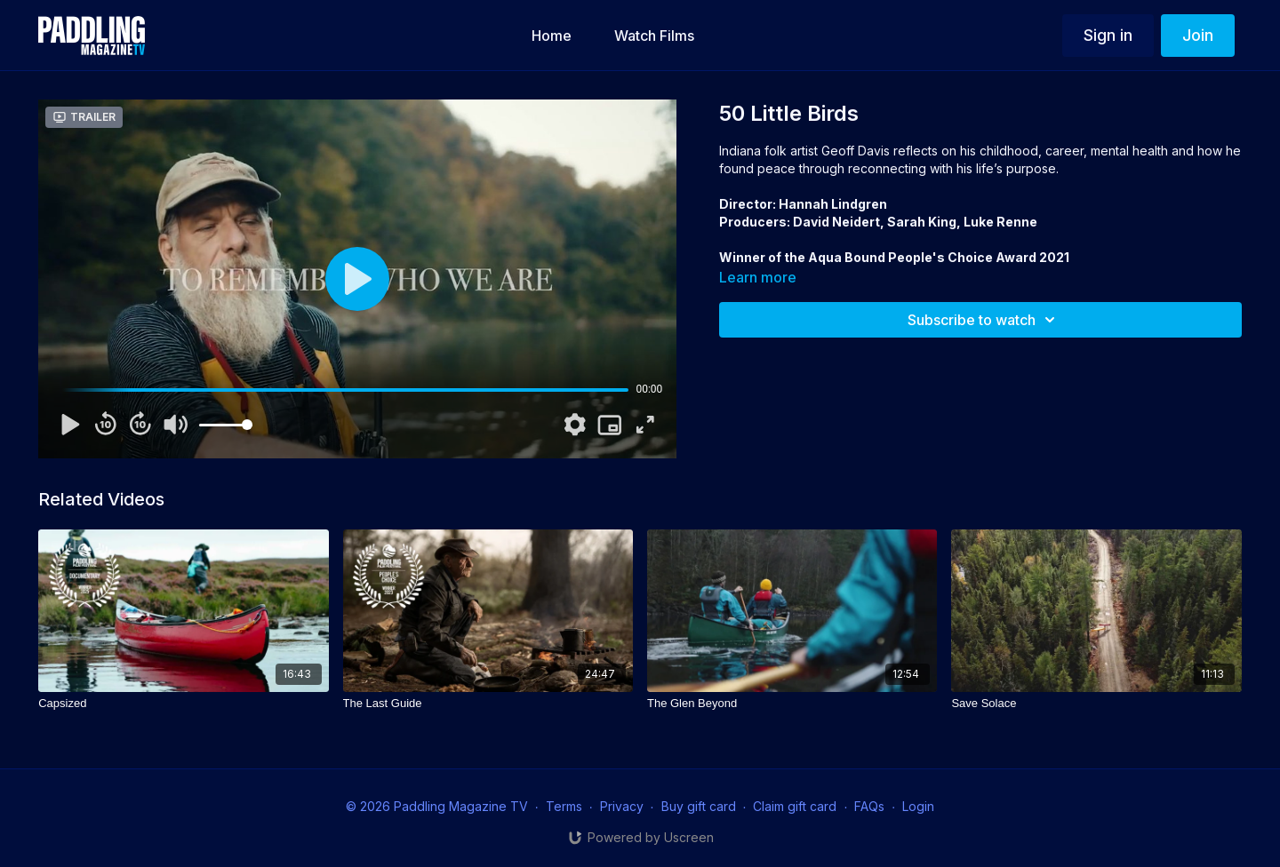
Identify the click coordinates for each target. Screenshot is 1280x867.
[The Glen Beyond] (792, 703)
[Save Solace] (1096, 703)
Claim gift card (794, 806)
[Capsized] (183, 703)
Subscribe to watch (984, 319)
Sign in (1108, 35)
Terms (564, 806)
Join (1197, 35)
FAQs (869, 806)
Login (918, 806)
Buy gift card (698, 806)
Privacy (622, 806)
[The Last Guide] (488, 703)
